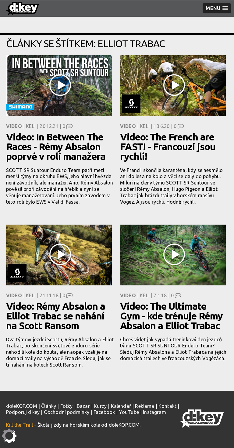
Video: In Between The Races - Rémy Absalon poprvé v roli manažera (55, 146)
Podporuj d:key (23, 412)
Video (14, 126)
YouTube (129, 412)
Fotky (66, 406)
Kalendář (121, 406)
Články (48, 406)
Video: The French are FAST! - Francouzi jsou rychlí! (167, 146)
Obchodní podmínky (67, 412)
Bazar (83, 406)
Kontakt (167, 406)
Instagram (154, 412)
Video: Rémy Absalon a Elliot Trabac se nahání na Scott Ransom (55, 316)
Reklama (144, 406)
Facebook (104, 412)
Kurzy (100, 406)
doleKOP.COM (21, 406)
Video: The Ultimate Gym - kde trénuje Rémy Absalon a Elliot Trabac (171, 316)
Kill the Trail (19, 425)
